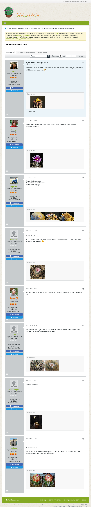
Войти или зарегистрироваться (75, 1)
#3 (83, 177)
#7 (83, 380)
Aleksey (14, 448)
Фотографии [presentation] (42, 52)
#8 (83, 439)
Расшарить (14, 88)
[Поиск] (40, 56)
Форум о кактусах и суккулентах (18, 28)
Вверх (84, 500)
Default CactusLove (13, 500)
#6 (83, 326)
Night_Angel (14, 390)
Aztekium (13, 240)
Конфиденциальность (71, 500)
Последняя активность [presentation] (26, 52)
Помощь (43, 500)
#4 (83, 230)
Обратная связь (55, 500)
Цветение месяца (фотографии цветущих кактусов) (59, 28)
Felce (14, 335)
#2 (83, 121)
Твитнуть (14, 91)
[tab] (10, 52)
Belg (14, 71)
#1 (83, 62)
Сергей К (13, 187)
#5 (83, 289)
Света (13, 130)
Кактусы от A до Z (36, 28)
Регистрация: (12, 81)
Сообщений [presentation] (10, 52)
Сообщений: (11, 85)
